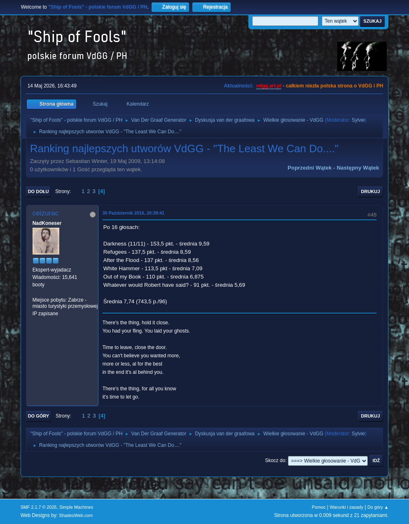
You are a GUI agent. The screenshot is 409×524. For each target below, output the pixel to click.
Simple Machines (76, 507)
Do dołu (38, 191)
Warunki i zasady (346, 507)
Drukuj (370, 191)
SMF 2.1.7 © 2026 (39, 507)
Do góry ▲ (377, 507)
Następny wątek (358, 168)
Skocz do (275, 460)
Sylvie (358, 120)
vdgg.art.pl (268, 86)
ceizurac (45, 213)
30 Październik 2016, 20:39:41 (133, 212)
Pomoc (319, 507)
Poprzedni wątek (309, 168)
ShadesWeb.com (76, 515)
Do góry (38, 415)
